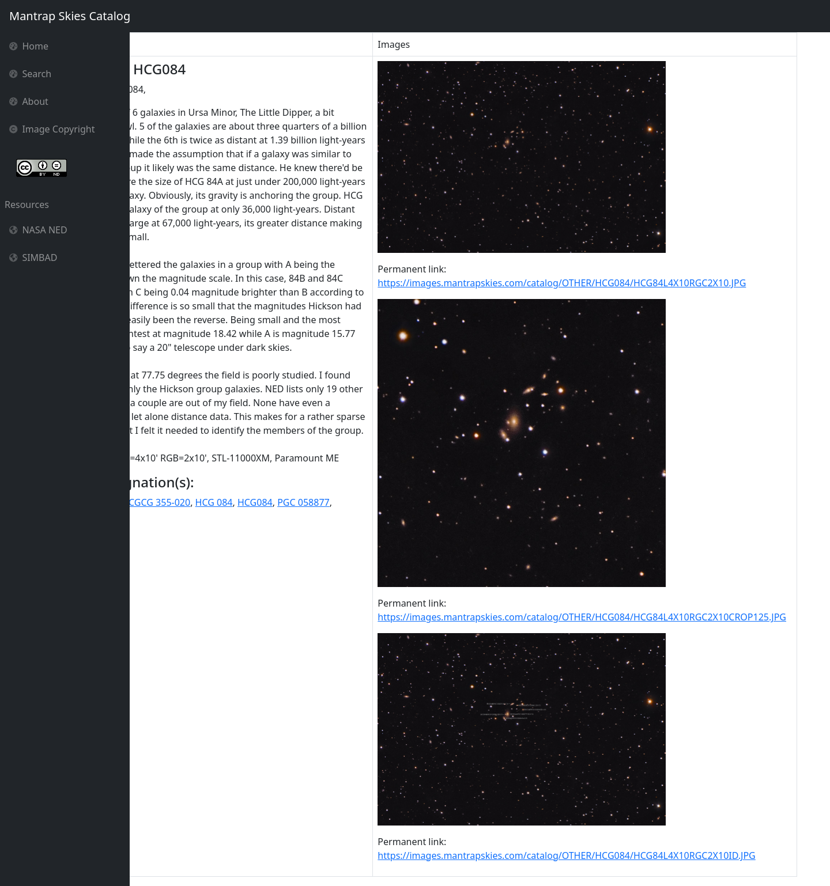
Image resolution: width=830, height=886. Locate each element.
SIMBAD (33, 257)
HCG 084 (307, 599)
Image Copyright (52, 129)
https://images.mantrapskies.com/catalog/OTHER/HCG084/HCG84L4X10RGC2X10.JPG (596, 283)
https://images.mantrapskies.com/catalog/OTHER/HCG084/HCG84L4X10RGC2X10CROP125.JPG (616, 617)
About (28, 101)
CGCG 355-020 (253, 599)
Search (30, 73)
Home (28, 46)
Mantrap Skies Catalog (69, 16)
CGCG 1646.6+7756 (176, 599)
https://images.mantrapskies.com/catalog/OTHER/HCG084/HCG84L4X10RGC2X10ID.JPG (601, 855)
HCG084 (348, 599)
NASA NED (38, 230)
